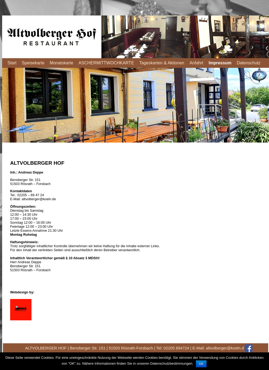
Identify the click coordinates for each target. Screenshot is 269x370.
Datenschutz (248, 63)
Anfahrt (196, 63)
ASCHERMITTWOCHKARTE (106, 63)
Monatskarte (61, 63)
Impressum (220, 63)
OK (201, 364)
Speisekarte (33, 63)
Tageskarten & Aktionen (161, 63)
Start (12, 63)
